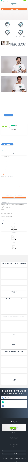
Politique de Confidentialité (21, 461)
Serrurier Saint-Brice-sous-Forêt (8, 164)
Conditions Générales (10, 461)
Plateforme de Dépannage (14, 438)
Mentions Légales (15, 461)
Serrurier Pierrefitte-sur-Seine (7, 161)
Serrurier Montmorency (6, 166)
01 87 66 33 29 (14, 9)
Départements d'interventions (14, 444)
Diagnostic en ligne (14, 197)
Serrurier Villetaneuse (6, 169)
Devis (14, 446)
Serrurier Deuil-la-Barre (7, 156)
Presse (14, 436)
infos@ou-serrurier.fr (14, 453)
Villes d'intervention (14, 443)
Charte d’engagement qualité (14, 437)
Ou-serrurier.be (14, 439)
